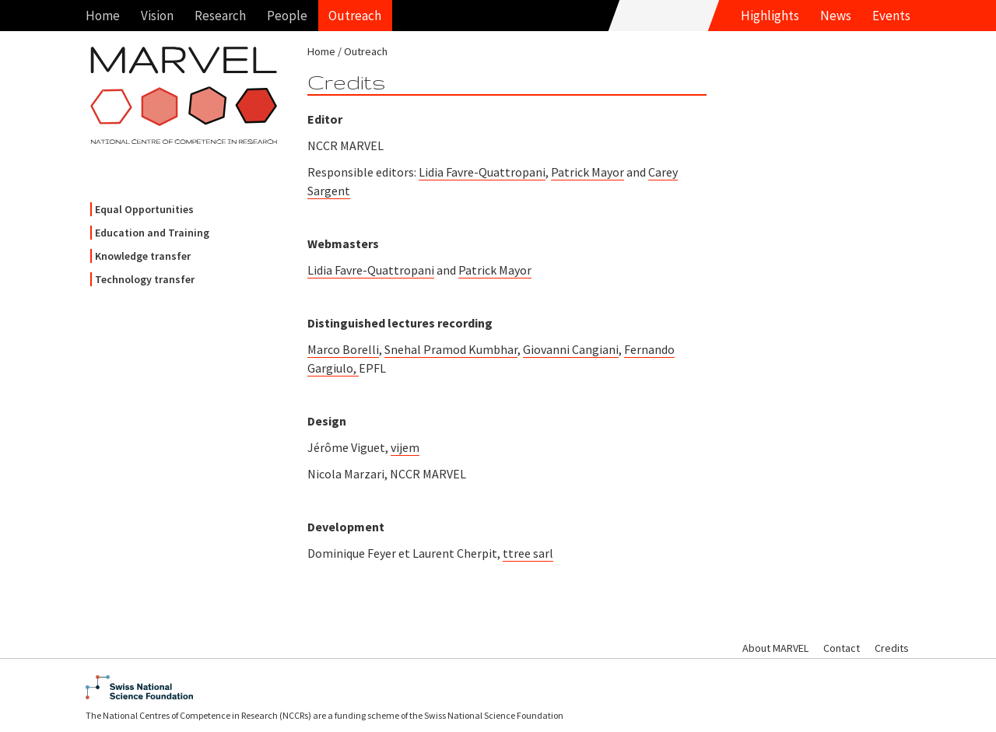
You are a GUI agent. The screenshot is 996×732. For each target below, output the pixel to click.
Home (103, 15)
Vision (157, 15)
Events (891, 15)
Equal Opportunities (144, 209)
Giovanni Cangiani (571, 349)
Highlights (770, 15)
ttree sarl (528, 553)
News (835, 15)
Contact (841, 648)
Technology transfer (145, 279)
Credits (892, 648)
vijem (405, 447)
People (287, 15)
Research (220, 15)
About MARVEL (775, 648)
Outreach (354, 15)
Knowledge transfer (143, 256)
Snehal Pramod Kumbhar (450, 349)
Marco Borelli (343, 349)
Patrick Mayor (587, 172)
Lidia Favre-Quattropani (482, 172)
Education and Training (152, 233)
